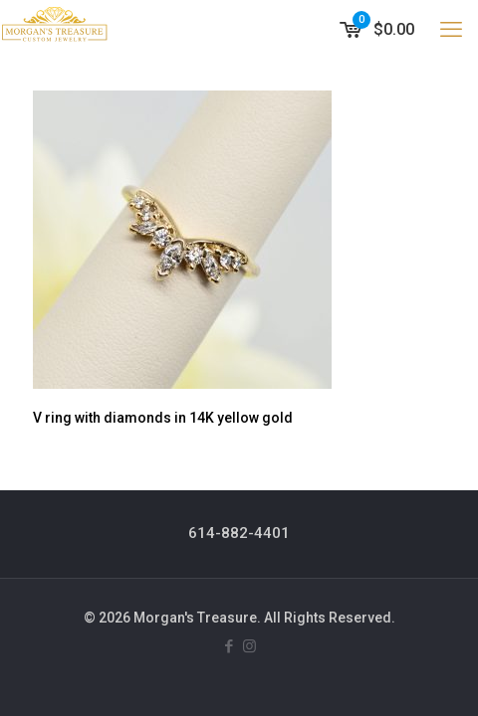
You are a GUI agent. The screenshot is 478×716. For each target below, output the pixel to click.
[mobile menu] (451, 30)
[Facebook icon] (228, 646)
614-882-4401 (239, 533)
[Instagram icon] (249, 646)
